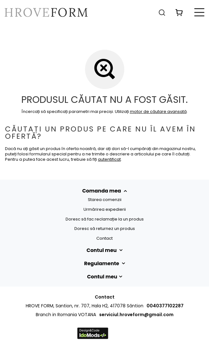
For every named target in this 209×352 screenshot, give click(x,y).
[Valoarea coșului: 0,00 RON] (179, 12)
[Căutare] (162, 12)
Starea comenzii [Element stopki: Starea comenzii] (104, 199)
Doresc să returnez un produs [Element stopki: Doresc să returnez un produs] (104, 228)
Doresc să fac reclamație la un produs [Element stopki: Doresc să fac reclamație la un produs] (105, 219)
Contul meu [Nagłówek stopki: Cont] (102, 250)
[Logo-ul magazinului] (46, 12)
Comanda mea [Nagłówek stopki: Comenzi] (102, 190)
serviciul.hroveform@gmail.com (136, 314)
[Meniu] (199, 12)
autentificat (109, 159)
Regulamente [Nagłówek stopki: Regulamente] (102, 263)
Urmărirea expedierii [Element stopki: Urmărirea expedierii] (104, 209)
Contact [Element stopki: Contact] (104, 238)
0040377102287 (165, 306)
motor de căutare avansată (158, 112)
